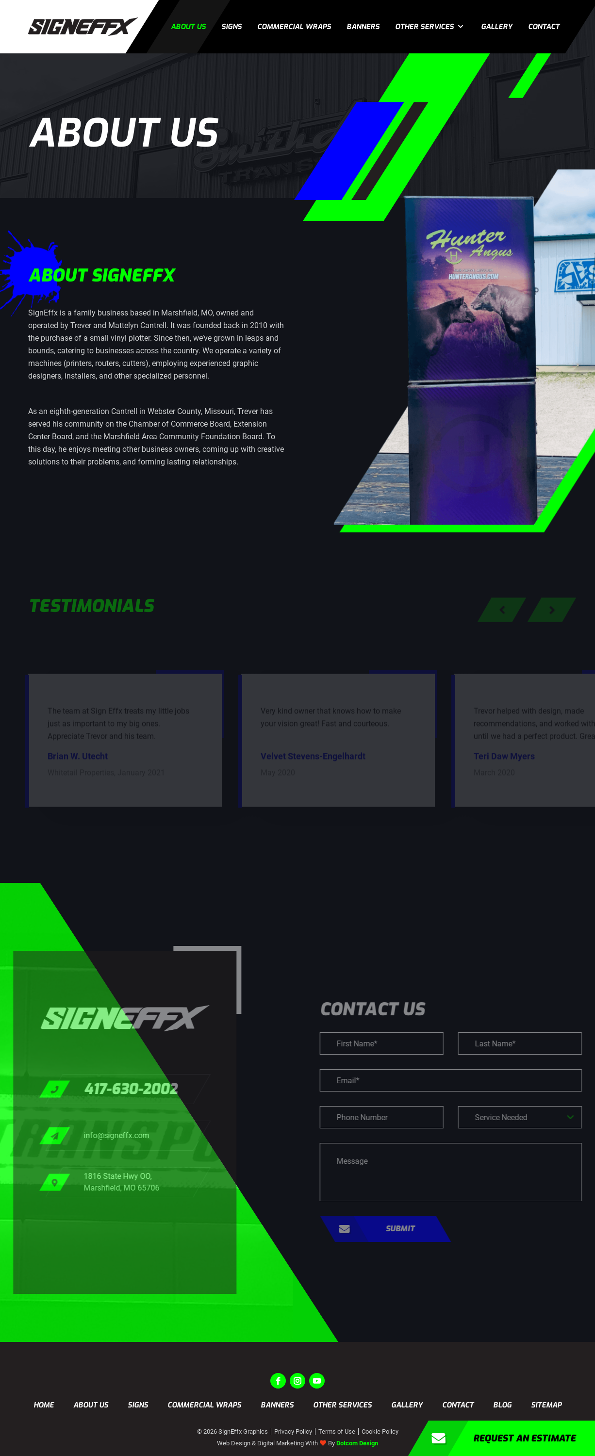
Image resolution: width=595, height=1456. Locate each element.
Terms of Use (336, 1431)
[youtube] (317, 1381)
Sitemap (546, 1405)
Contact (544, 27)
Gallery (496, 27)
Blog (502, 1405)
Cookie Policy (380, 1431)
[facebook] (278, 1381)
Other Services (424, 27)
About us (188, 27)
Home (43, 1405)
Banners (363, 27)
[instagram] (297, 1381)
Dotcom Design (357, 1443)
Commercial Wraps (294, 27)
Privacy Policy (293, 1431)
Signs (231, 27)
